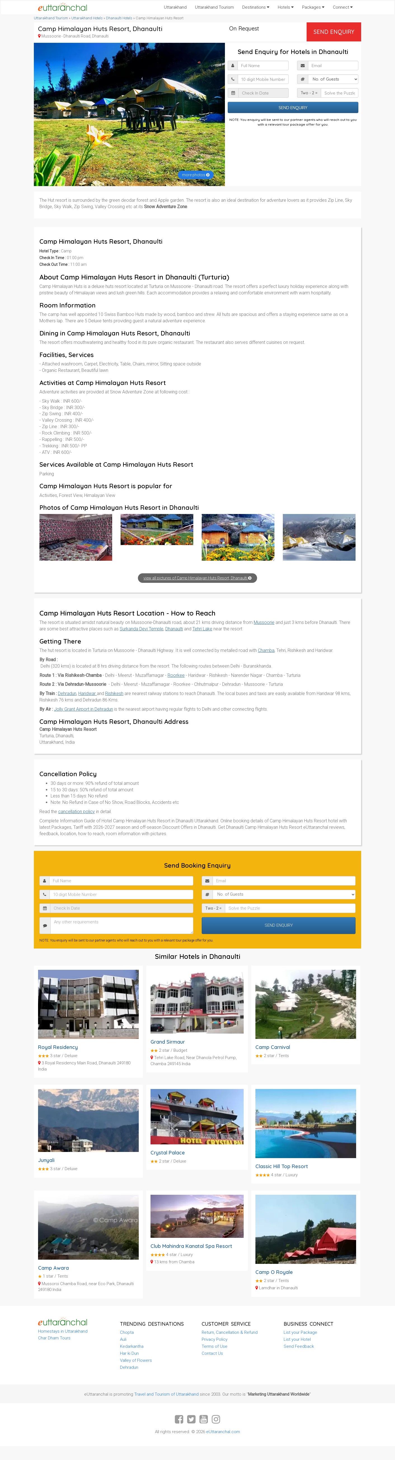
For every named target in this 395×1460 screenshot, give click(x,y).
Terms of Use (214, 1346)
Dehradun (67, 693)
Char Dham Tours (54, 1338)
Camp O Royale (274, 1272)
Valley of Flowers (136, 1360)
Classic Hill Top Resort (281, 1166)
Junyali (46, 1160)
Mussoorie (264, 622)
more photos (196, 175)
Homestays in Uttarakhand (63, 1331)
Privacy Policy (214, 1339)
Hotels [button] (286, 7)
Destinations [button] (255, 7)
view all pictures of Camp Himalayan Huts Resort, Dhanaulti (197, 578)
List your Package (300, 1332)
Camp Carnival (272, 1047)
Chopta (127, 1332)
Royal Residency (58, 1047)
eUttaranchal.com (223, 1431)
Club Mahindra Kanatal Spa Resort (191, 1246)
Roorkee (176, 675)
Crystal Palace (168, 1152)
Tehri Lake (202, 629)
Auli (123, 1339)
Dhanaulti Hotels (119, 18)
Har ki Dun (129, 1353)
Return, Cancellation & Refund (230, 1332)
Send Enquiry (334, 31)
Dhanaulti (174, 629)
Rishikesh (114, 693)
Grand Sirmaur (168, 1042)
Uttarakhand (175, 7)
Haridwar (87, 693)
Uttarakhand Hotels (87, 18)
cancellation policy (76, 811)
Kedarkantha (132, 1346)
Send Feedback (299, 1346)
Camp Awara (53, 1268)
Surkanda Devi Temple (141, 629)
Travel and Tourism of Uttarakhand (166, 1394)
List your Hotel (297, 1339)
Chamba (266, 650)
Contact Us (212, 1353)
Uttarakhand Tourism (214, 7)
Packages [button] (313, 7)
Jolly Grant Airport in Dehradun (83, 709)
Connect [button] (343, 7)
